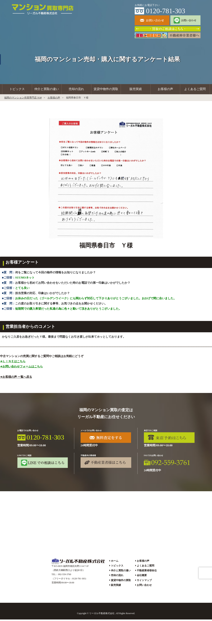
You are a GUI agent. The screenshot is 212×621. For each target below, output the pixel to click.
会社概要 (142, 577)
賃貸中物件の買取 (106, 89)
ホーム (114, 562)
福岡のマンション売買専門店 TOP (23, 99)
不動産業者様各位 (147, 572)
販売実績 (135, 89)
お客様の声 (165, 89)
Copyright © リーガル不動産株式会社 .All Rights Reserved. (106, 615)
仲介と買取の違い (46, 89)
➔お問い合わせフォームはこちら (21, 368)
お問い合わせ (144, 586)
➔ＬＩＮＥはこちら (13, 362)
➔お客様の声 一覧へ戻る (16, 378)
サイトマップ (144, 581)
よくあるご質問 (195, 89)
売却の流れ (76, 89)
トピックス (17, 89)
